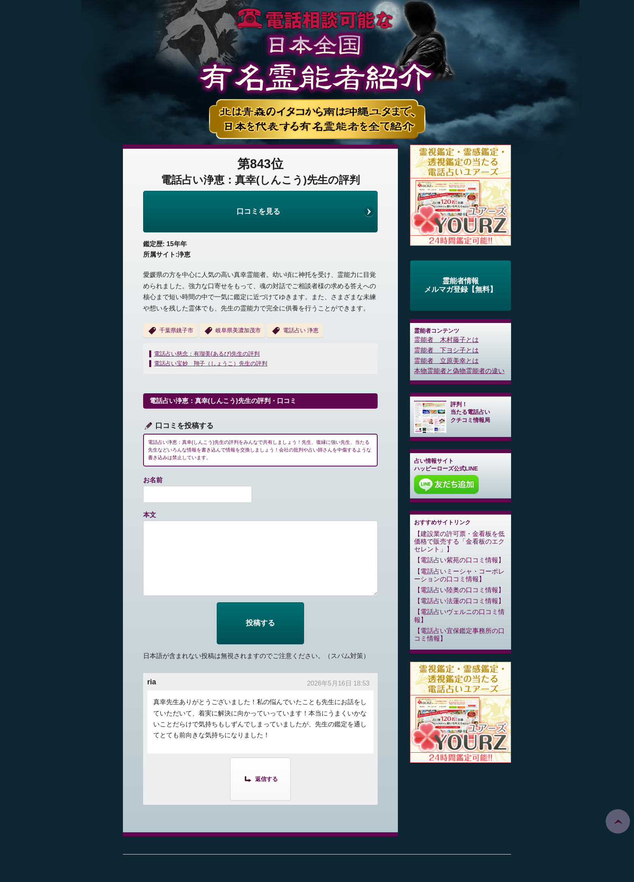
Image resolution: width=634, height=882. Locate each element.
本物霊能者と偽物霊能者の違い (459, 370)
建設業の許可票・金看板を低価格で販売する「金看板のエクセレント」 (459, 541)
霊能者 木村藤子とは (446, 339)
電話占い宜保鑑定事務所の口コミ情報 (459, 634)
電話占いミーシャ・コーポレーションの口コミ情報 (459, 575)
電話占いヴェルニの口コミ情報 (459, 615)
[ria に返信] (260, 778)
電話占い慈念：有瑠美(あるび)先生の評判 (207, 353)
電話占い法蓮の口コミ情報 (459, 600)
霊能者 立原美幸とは (446, 360)
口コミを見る (258, 211)
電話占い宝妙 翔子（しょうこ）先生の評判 (210, 363)
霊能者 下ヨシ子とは (446, 350)
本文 (149, 514)
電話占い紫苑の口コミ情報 (459, 560)
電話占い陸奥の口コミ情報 (459, 590)
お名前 (153, 480)
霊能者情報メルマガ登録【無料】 (460, 285)
